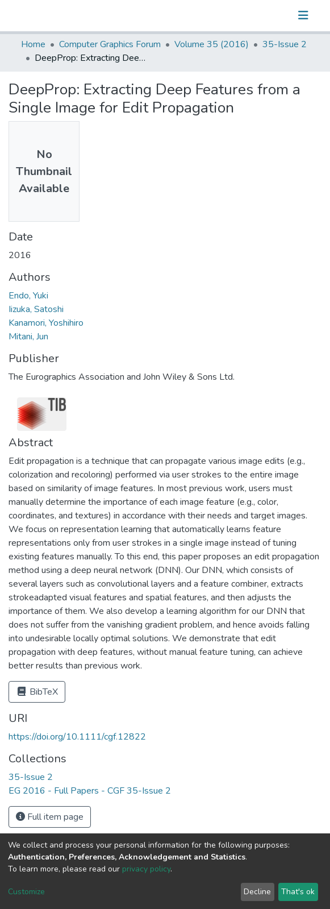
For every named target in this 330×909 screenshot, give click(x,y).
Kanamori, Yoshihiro (46, 323)
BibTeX (37, 692)
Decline (257, 891)
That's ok (298, 891)
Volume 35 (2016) (211, 44)
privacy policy (146, 869)
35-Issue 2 (284, 44)
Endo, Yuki (28, 295)
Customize (26, 891)
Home (33, 44)
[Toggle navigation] (303, 15)
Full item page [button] (49, 817)
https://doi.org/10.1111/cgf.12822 (77, 736)
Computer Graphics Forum (110, 44)
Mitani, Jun (28, 336)
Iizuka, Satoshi (36, 309)
